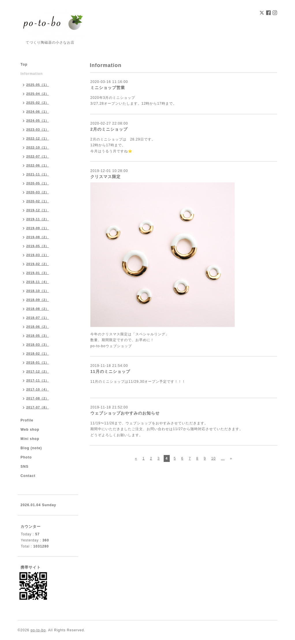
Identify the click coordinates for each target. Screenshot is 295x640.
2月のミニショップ (109, 129)
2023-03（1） (37, 129)
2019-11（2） (37, 219)
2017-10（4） (37, 389)
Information (31, 74)
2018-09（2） (37, 299)
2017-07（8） (37, 407)
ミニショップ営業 (107, 87)
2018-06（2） (37, 326)
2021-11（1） (37, 174)
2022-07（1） (37, 156)
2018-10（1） (37, 291)
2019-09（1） (37, 228)
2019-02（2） (37, 264)
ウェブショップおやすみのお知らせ (125, 413)
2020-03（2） (37, 192)
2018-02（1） (37, 353)
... (223, 458)
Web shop (29, 430)
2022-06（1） (37, 165)
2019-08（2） (37, 237)
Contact (28, 476)
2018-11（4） (37, 282)
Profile (26, 420)
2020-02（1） (37, 201)
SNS (24, 467)
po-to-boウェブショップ (111, 346)
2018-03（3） (37, 344)
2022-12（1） (37, 138)
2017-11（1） (37, 380)
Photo (26, 457)
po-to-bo (38, 630)
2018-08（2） (37, 308)
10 (213, 458)
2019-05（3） (37, 246)
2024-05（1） (37, 120)
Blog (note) (31, 448)
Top (23, 64)
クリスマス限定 (105, 176)
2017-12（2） (37, 371)
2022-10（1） (37, 147)
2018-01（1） (37, 362)
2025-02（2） (37, 102)
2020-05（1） (37, 183)
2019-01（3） (37, 273)
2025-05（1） (37, 84)
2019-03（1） (37, 255)
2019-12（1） (37, 210)
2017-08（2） (37, 398)
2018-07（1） (37, 317)
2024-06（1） (37, 111)
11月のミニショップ (110, 371)
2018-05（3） (37, 335)
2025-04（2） (37, 93)
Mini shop (29, 439)
